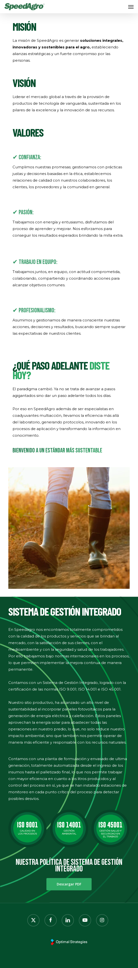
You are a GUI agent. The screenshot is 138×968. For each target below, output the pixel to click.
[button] (131, 6)
